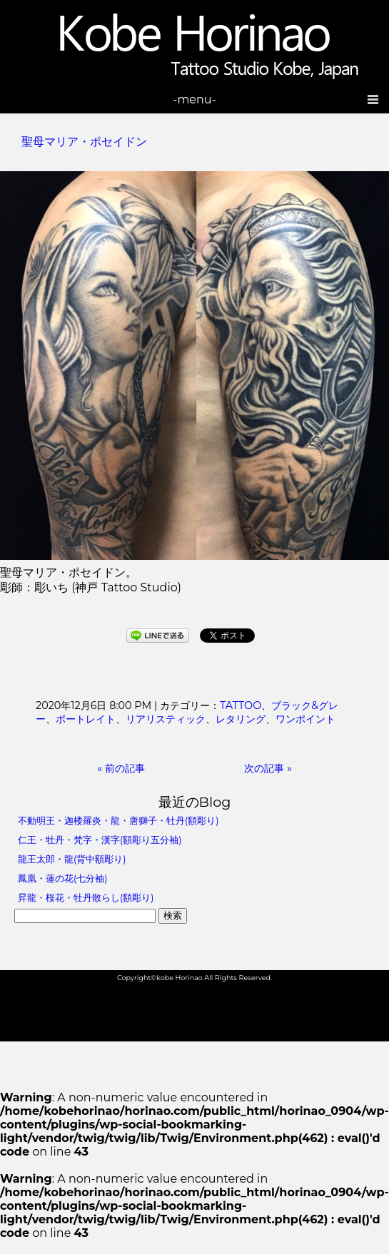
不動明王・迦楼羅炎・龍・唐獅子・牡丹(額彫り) (118, 820)
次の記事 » (268, 768)
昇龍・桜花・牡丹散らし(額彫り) (85, 897)
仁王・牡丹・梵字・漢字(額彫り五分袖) (99, 840)
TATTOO (240, 705)
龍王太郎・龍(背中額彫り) (72, 859)
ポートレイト (86, 719)
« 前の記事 (121, 768)
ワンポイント (305, 719)
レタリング (241, 719)
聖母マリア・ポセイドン (84, 141)
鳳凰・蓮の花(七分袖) (62, 878)
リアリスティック (166, 719)
